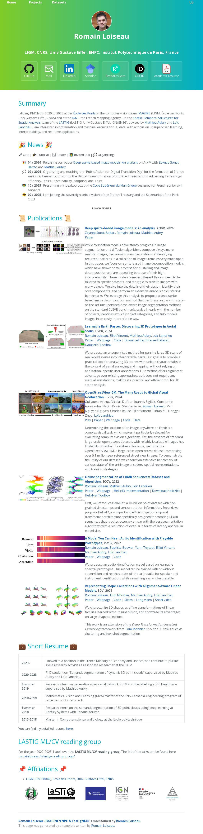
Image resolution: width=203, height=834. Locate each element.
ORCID (140, 71)
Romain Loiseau (128, 233)
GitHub (29, 71)
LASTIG (64, 122)
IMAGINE (143, 113)
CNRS (110, 779)
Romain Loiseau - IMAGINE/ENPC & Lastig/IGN (53, 821)
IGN (74, 118)
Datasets (59, 2)
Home (11, 2)
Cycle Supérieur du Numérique (115, 185)
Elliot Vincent (118, 335)
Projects (35, 2)
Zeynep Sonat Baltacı (100, 233)
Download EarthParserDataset (146, 340)
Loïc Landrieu (162, 335)
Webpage (104, 340)
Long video (144, 600)
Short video (163, 600)
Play (88, 420)
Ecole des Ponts (64, 779)
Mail (48, 71)
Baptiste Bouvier (121, 547)
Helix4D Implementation (131, 491)
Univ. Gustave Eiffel (90, 779)
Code (117, 340)
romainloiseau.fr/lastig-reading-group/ (46, 756)
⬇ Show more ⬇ (101, 208)
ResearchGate (115, 71)
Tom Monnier (119, 595)
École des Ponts (84, 113)
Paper (89, 237)
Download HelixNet (166, 491)
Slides (128, 600)
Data (137, 420)
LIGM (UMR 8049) (38, 779)
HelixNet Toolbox (97, 495)
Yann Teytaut (145, 547)
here (69, 728)
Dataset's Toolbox (98, 345)
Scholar (90, 71)
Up (191, 2)
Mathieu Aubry (155, 122)
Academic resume (166, 71)
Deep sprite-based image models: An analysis (105, 162)
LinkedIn (69, 71)
